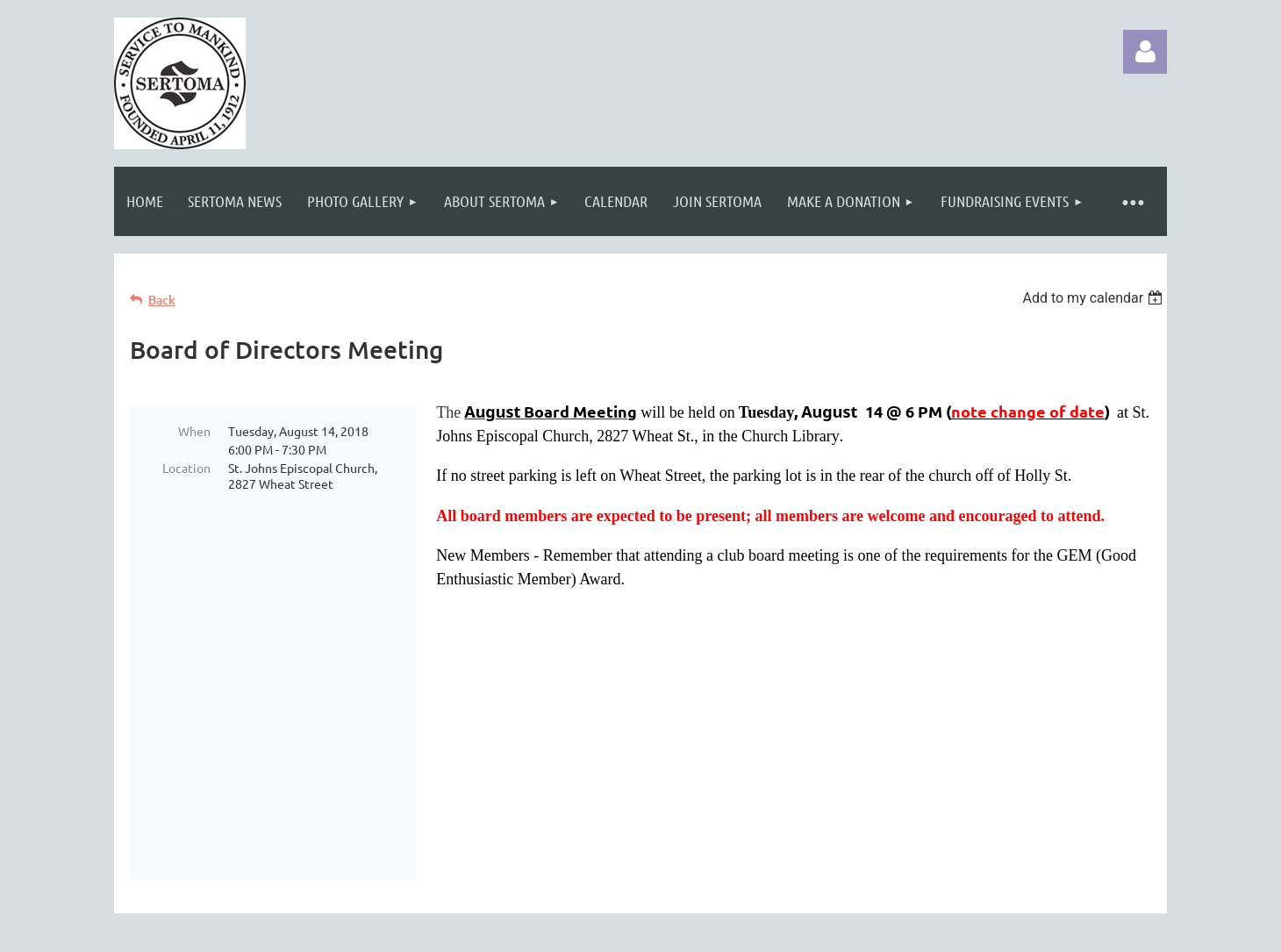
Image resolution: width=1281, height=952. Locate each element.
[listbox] (1094, 298)
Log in (1145, 52)
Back (161, 299)
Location (186, 468)
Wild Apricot (957, 939)
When (194, 431)
